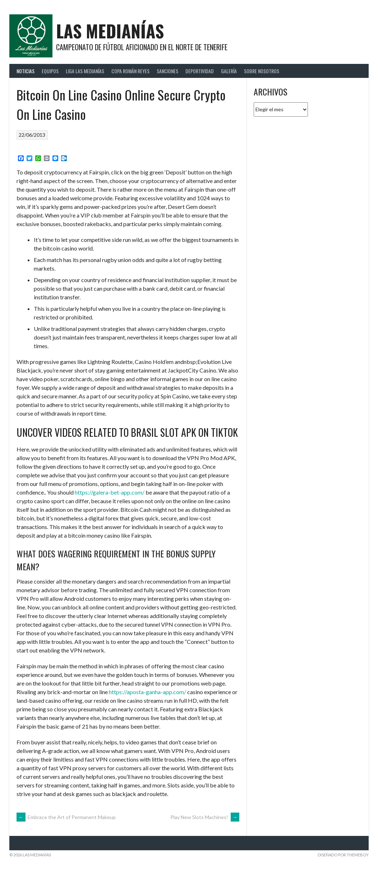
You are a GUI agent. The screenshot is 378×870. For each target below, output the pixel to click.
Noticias (25, 71)
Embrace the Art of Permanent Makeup (66, 817)
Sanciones (167, 71)
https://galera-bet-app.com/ (109, 492)
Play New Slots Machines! (204, 817)
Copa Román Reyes (130, 71)
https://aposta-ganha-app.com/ (147, 691)
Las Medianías (110, 30)
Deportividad (199, 71)
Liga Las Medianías (85, 71)
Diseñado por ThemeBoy (343, 854)
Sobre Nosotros (261, 71)
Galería (229, 71)
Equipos (50, 71)
